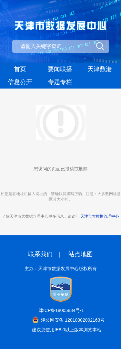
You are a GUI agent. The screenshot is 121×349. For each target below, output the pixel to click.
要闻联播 (60, 69)
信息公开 (20, 82)
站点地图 (80, 254)
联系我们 (40, 254)
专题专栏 (60, 82)
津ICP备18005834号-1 (61, 310)
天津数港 (99, 69)
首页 (20, 69)
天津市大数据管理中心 (99, 216)
